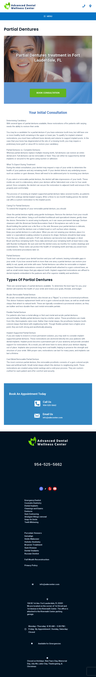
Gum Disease (30, 548)
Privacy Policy (31, 565)
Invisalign (28, 536)
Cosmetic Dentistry (32, 503)
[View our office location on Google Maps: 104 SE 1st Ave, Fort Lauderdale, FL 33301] (90, 6)
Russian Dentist (31, 554)
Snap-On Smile (30, 519)
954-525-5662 (49, 405)
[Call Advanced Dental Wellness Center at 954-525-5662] (84, 6)
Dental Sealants (31, 551)
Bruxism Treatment (33, 545)
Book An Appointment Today (27, 394)
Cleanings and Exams (33, 508)
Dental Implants (31, 506)
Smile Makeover (31, 539)
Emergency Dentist (32, 500)
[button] (48, 93)
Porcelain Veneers (33, 533)
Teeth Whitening (31, 522)
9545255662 (48, 464)
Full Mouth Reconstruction (36, 559)
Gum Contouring (31, 514)
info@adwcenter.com (53, 417)
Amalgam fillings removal (35, 517)
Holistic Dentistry (32, 542)
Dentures (28, 511)
